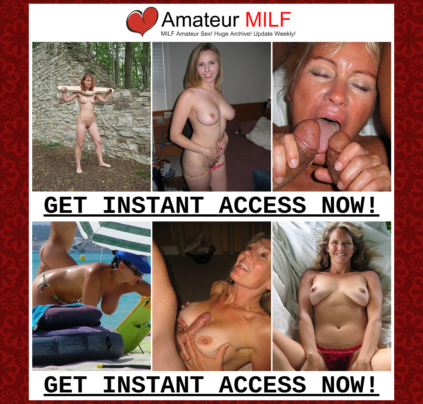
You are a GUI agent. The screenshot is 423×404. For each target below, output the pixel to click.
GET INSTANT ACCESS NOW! (211, 206)
